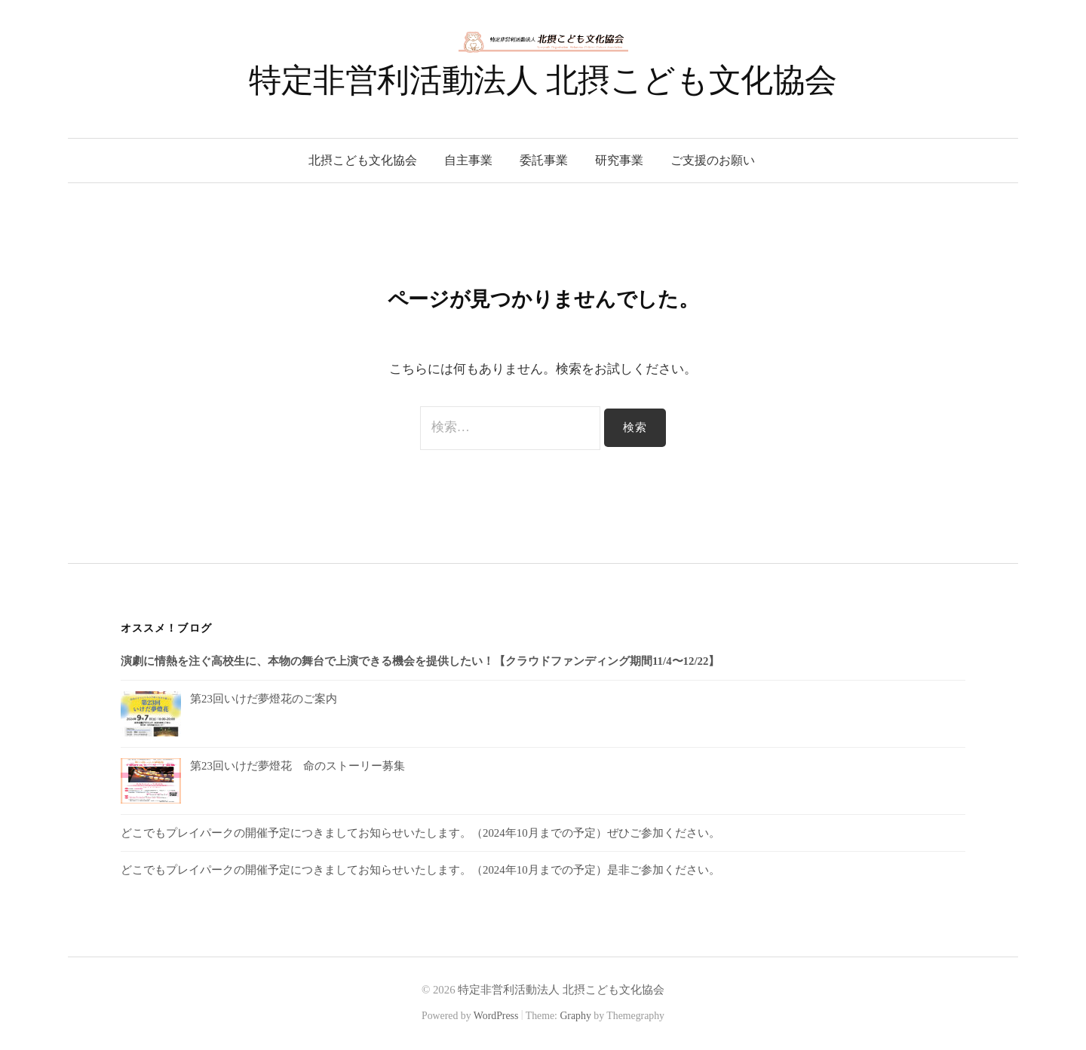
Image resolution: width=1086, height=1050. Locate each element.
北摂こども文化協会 (362, 160)
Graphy (575, 1015)
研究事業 (619, 160)
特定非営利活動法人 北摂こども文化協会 (543, 80)
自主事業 (468, 160)
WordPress (496, 1015)
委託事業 (544, 160)
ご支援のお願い (712, 160)
